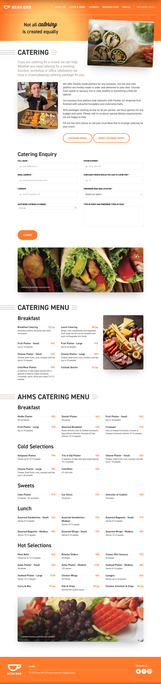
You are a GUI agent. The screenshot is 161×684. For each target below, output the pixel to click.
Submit (27, 235)
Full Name (23, 161)
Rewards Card (111, 7)
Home (32, 666)
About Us (60, 7)
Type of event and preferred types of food (104, 205)
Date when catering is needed (32, 205)
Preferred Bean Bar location (98, 189)
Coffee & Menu (77, 7)
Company (22, 189)
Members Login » (146, 7)
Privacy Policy (69, 672)
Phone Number (91, 161)
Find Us (126, 7)
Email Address (25, 175)
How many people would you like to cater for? (107, 175)
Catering (94, 7)
